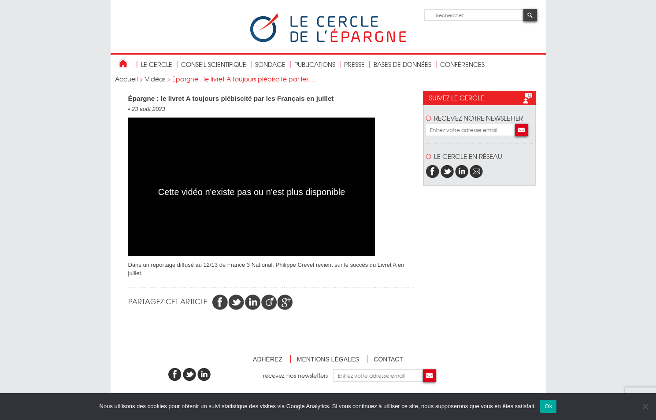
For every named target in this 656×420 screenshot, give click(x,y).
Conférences (462, 64)
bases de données (402, 64)
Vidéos (155, 78)
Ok (548, 406)
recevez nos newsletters (298, 375)
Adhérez (267, 359)
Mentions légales (328, 359)
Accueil (126, 78)
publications (314, 64)
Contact (388, 359)
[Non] (645, 406)
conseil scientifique (213, 64)
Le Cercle (156, 64)
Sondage (270, 64)
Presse (354, 64)
